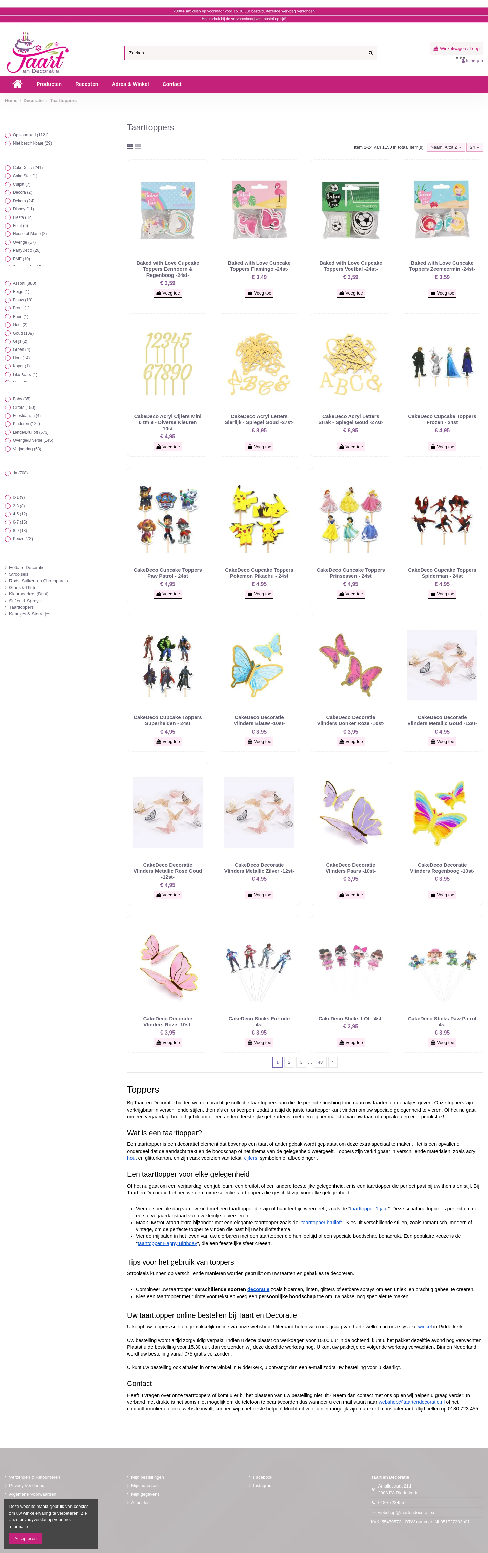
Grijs (20, 341)
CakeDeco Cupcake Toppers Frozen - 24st (442, 419)
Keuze (23, 538)
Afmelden (140, 1502)
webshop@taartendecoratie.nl (407, 1512)
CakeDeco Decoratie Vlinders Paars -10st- (351, 868)
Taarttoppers (21, 607)
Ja (20, 473)
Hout (21, 358)
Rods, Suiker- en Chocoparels (38, 580)
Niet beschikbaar (32, 143)
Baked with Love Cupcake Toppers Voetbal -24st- (350, 266)
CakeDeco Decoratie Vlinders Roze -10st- (167, 1021)
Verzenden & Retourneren (34, 1477)
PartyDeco (27, 250)
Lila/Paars (25, 374)
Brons (21, 308)
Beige (21, 291)
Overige (24, 242)
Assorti (24, 283)
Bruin (21, 316)
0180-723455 (391, 1502)
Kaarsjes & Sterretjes (29, 614)
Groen (21, 349)
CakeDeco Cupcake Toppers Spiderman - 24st (442, 573)
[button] (49, 84)
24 (474, 147)
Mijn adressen (145, 1485)
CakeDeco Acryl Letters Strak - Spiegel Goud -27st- (350, 419)
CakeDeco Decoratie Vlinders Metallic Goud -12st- (442, 720)
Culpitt (22, 184)
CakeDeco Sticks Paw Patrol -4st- (442, 1021)
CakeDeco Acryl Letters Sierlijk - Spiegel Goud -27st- (259, 419)
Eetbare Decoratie (27, 567)
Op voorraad (31, 135)
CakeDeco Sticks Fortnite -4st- (259, 1021)
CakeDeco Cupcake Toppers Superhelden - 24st (168, 720)
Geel (20, 324)
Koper (21, 366)
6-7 (20, 522)
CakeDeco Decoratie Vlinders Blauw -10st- (259, 720)
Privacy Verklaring (26, 1485)
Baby (22, 399)
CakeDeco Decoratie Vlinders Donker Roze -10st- (350, 720)
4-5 (20, 514)
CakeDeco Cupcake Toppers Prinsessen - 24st (351, 573)
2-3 (19, 506)
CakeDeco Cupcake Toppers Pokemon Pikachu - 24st (259, 573)
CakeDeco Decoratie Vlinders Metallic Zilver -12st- (259, 868)
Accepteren (25, 1538)
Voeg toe (168, 293)
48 (320, 1062)
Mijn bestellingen (147, 1477)
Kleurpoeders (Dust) (28, 593)
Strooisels (18, 574)
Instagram (263, 1485)
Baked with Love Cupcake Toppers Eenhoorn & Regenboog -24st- (167, 269)
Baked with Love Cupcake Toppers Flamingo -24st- (259, 266)
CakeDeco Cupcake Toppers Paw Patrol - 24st (168, 573)
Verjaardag (27, 449)
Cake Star (25, 176)
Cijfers (24, 407)
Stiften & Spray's (25, 600)
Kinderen (26, 423)
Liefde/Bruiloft (31, 432)
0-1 (19, 497)
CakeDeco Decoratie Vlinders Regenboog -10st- (442, 868)
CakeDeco (28, 167)
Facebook (262, 1477)
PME (21, 259)
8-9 (20, 530)
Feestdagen (27, 415)
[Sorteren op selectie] (446, 147)
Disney (23, 209)
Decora (23, 192)
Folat (20, 225)
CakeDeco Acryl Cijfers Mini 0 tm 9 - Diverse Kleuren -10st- (168, 422)
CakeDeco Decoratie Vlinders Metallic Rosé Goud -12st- (168, 871)
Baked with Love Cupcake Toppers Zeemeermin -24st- (442, 266)
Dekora (24, 200)
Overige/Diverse (33, 440)
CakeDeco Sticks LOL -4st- (351, 1018)
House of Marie (30, 233)
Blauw (23, 300)
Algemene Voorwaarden (32, 1494)
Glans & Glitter (23, 587)
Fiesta (23, 217)
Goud (23, 333)
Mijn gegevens (145, 1494)
